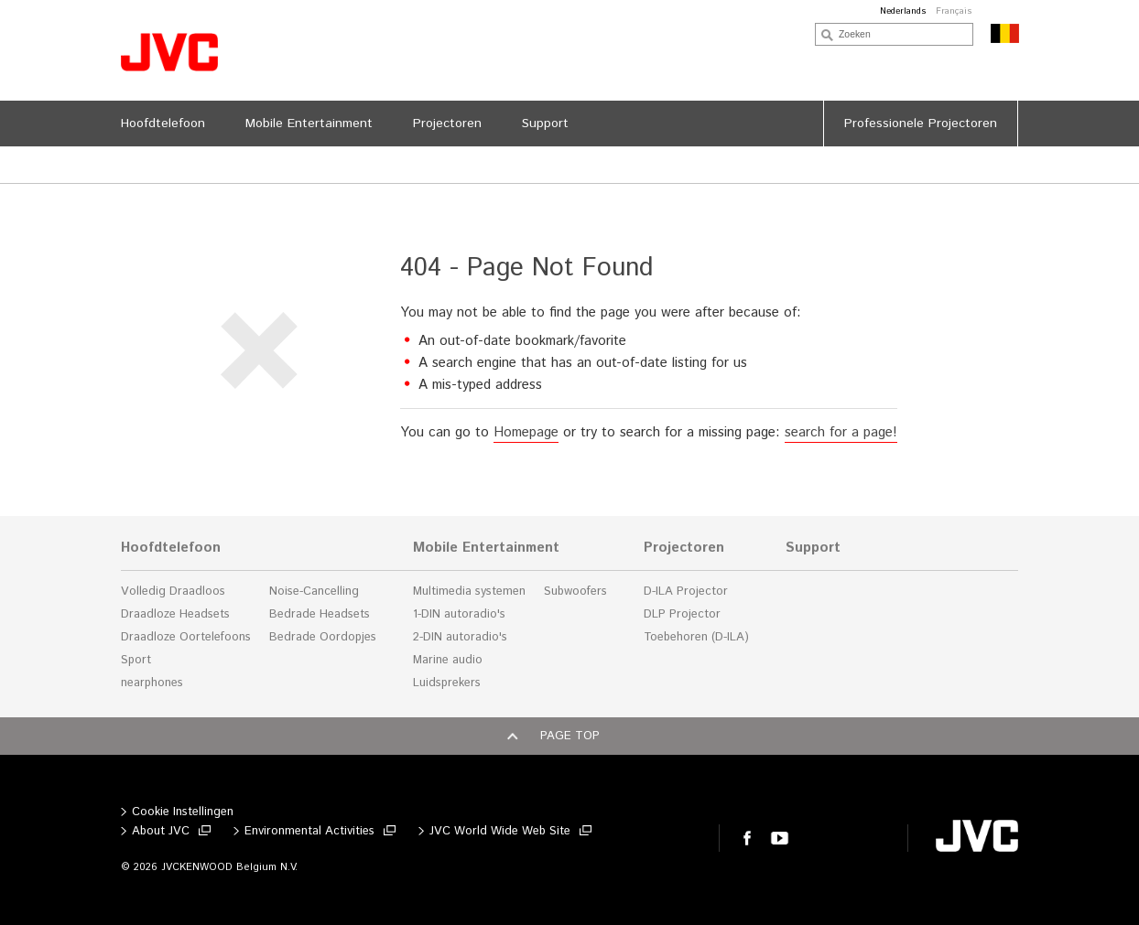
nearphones (152, 683)
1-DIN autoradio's (459, 614)
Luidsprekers (447, 683)
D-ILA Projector (686, 591)
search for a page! (841, 432)
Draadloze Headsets (175, 614)
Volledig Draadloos (173, 591)
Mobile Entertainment (486, 548)
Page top (570, 736)
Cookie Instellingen (182, 812)
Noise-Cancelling (314, 591)
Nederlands (903, 11)
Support (813, 548)
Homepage (526, 432)
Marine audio (448, 660)
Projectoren (684, 548)
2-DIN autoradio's (460, 637)
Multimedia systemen (469, 591)
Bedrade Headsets (319, 614)
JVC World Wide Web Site (499, 831)
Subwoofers (575, 591)
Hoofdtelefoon (171, 548)
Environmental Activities (309, 831)
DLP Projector (682, 614)
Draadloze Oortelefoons (186, 637)
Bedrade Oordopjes (322, 637)
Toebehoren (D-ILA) (696, 637)
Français (954, 11)
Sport (136, 660)
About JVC (161, 831)
